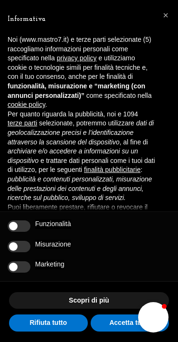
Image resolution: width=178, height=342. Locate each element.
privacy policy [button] (77, 58)
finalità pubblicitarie (112, 169)
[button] (153, 317)
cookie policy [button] (26, 104)
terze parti (22, 123)
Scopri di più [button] (89, 300)
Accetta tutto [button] (129, 322)
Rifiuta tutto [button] (48, 322)
